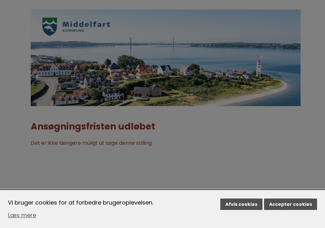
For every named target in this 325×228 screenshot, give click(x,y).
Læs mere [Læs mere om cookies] (22, 215)
